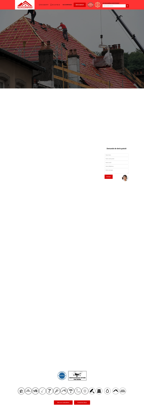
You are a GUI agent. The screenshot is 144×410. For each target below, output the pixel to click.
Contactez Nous (82, 402)
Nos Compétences (67, 4)
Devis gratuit (80, 5)
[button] (11, 205)
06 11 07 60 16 (55, 5)
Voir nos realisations (63, 402)
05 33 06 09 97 (43, 5)
